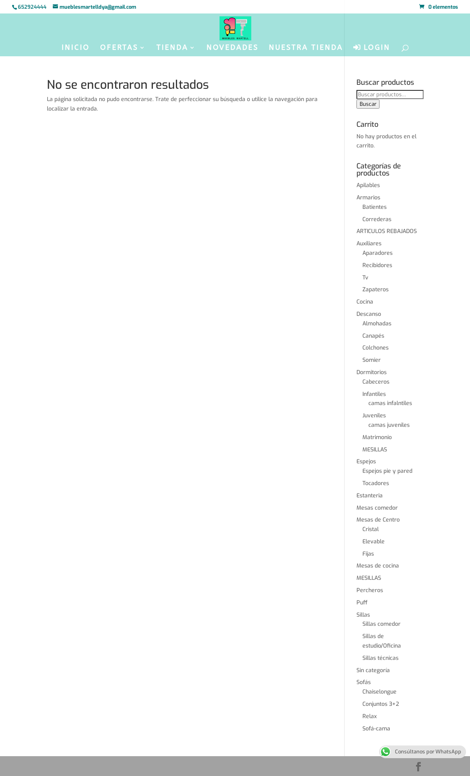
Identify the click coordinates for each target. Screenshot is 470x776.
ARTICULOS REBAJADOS (386, 231)
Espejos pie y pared (387, 471)
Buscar (368, 104)
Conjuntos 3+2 (380, 704)
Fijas (368, 554)
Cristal (370, 529)
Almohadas (376, 323)
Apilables (368, 185)
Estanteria (369, 495)
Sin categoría (373, 670)
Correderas (376, 219)
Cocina (364, 302)
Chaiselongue (379, 692)
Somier (371, 360)
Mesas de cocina (377, 566)
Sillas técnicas (380, 658)
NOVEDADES (232, 48)
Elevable (373, 541)
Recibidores (377, 265)
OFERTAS (119, 48)
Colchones (375, 348)
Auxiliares (368, 243)
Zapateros (375, 289)
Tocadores (375, 483)
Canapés (373, 336)
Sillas (363, 615)
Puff (362, 602)
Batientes (374, 207)
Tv (365, 277)
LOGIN (371, 48)
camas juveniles (389, 425)
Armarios (368, 197)
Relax (369, 716)
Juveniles (374, 415)
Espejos (366, 461)
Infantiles (374, 394)
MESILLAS (374, 449)
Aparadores (377, 253)
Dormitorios (371, 372)
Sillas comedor (381, 624)
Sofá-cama (376, 728)
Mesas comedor (377, 508)
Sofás (363, 682)
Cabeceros (375, 382)
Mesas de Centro (378, 520)
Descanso (368, 314)
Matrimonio (377, 437)
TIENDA (172, 48)
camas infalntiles (390, 403)
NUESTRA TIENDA (306, 48)
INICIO (76, 48)
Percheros (369, 590)
